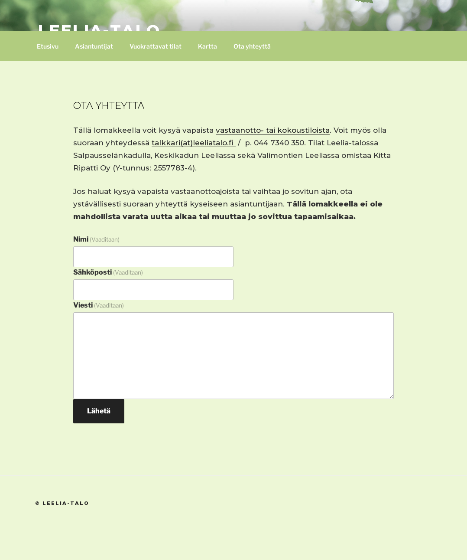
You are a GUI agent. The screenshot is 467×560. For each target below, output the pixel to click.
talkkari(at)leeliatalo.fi (194, 142)
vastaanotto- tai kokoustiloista (273, 130)
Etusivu (47, 46)
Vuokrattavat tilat (156, 46)
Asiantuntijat (94, 46)
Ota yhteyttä (252, 46)
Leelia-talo (99, 30)
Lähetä (98, 411)
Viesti (98, 305)
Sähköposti (108, 272)
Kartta (207, 46)
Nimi (96, 239)
